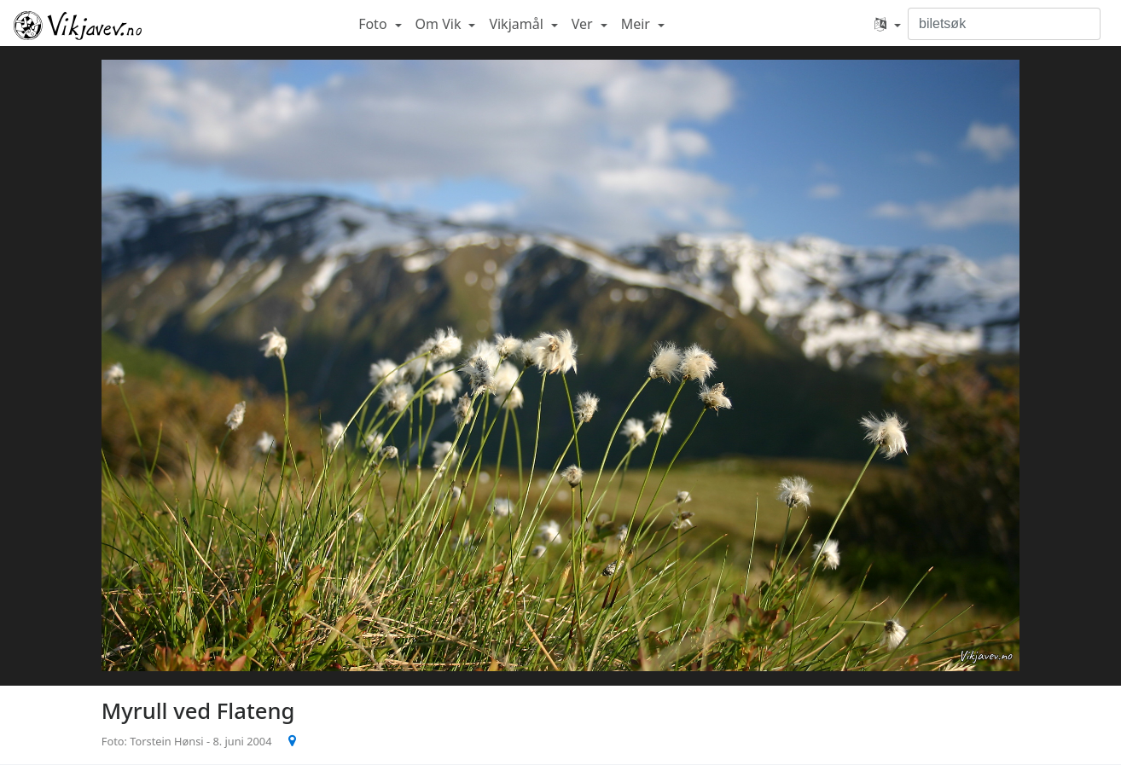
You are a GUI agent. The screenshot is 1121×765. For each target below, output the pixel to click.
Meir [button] (637, 23)
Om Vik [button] (440, 23)
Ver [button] (584, 23)
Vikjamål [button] (518, 23)
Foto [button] (374, 23)
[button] (888, 24)
